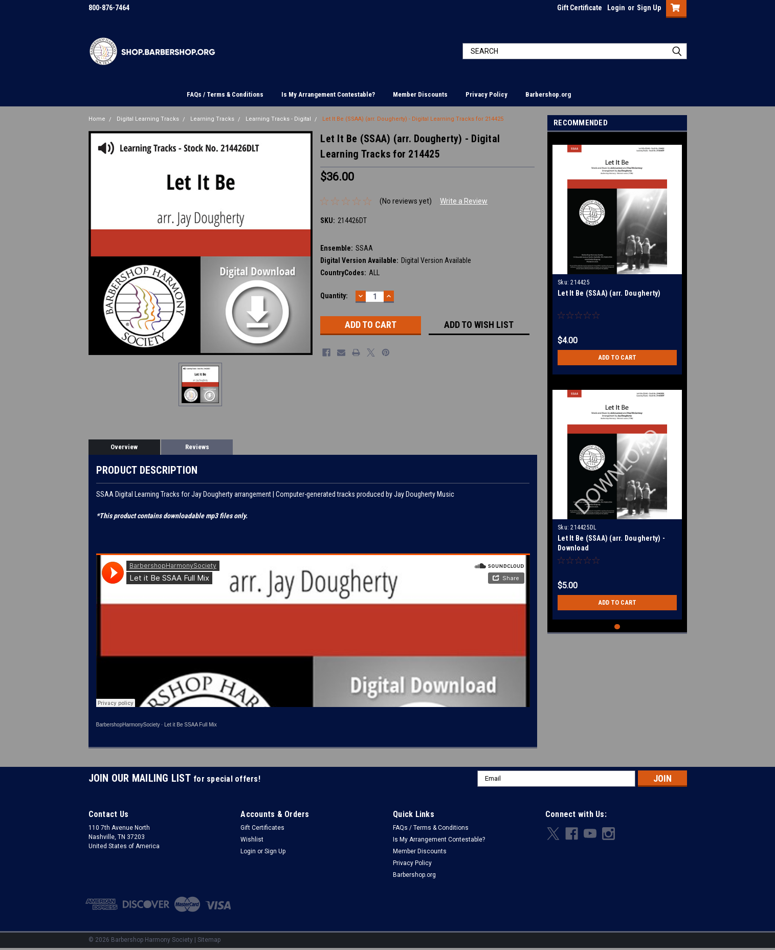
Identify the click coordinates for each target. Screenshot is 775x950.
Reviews (197, 447)
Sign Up (649, 8)
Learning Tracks (212, 119)
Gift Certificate (579, 8)
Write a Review (464, 201)
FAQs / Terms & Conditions (225, 94)
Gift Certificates (262, 827)
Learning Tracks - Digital (278, 119)
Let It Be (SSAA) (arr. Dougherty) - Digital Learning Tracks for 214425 (412, 119)
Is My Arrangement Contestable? (328, 94)
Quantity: (334, 296)
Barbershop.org (548, 94)
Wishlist (251, 839)
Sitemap (208, 939)
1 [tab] (617, 627)
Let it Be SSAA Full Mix (190, 724)
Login (616, 8)
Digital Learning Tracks (148, 119)
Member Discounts (420, 94)
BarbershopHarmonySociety (128, 724)
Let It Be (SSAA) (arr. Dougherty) (609, 293)
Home (96, 119)
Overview (124, 447)
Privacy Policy (486, 94)
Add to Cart (617, 358)
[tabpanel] (617, 255)
